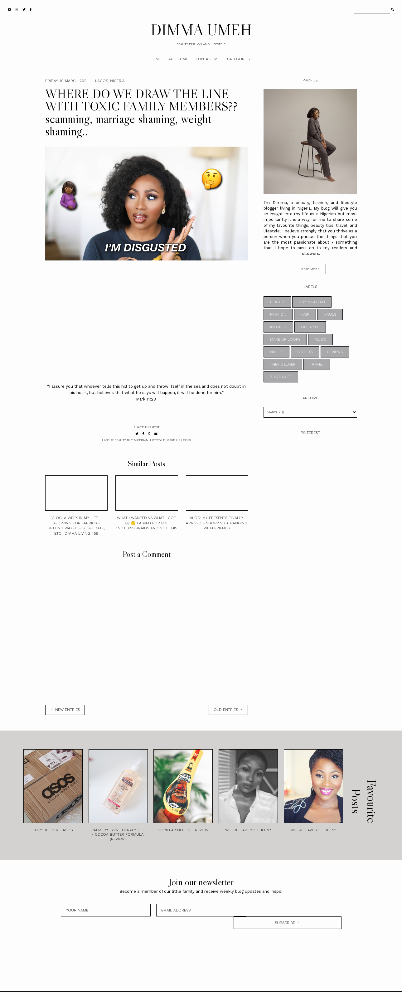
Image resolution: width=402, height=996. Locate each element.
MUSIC (320, 339)
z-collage (281, 377)
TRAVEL (316, 364)
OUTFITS (305, 352)
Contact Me (208, 59)
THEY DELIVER (283, 364)
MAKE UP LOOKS (179, 440)
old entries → (228, 709)
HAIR (305, 314)
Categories (238, 59)
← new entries (65, 709)
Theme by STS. (221, 987)
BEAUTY (119, 440)
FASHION (278, 314)
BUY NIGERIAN (137, 440)
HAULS (330, 314)
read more (310, 269)
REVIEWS (335, 352)
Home (155, 59)
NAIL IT (276, 352)
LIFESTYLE (157, 440)
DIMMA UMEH (201, 29)
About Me (178, 59)
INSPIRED (278, 327)
